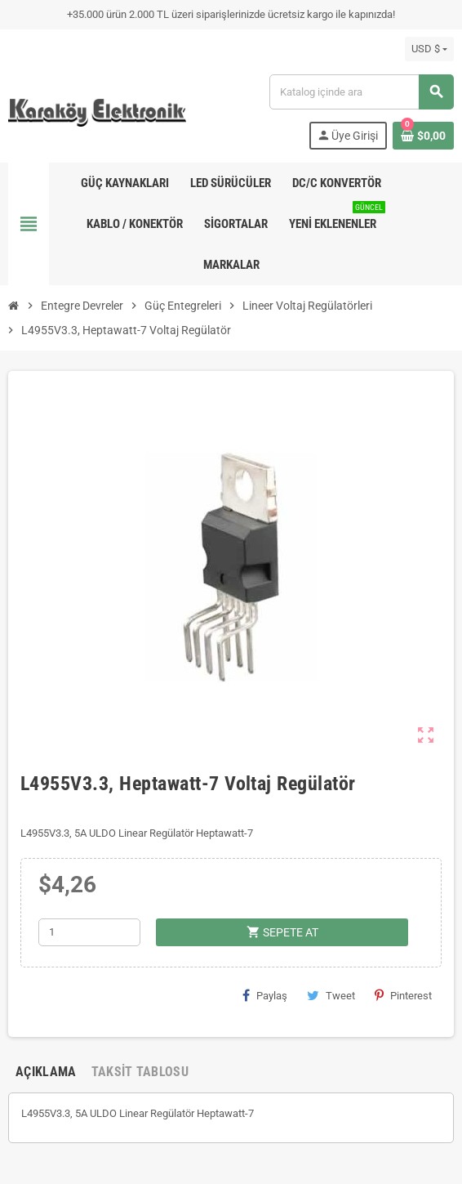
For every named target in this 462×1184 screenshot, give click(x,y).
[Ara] (361, 91)
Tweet (331, 995)
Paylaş (264, 995)
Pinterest (403, 995)
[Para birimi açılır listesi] (429, 49)
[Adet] (89, 932)
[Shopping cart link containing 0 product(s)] (423, 136)
